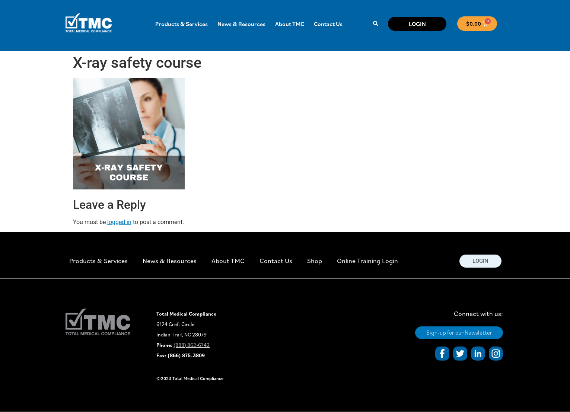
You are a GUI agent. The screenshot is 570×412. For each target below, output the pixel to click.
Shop (314, 260)
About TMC (289, 24)
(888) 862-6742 (191, 345)
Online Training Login (367, 260)
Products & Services (181, 24)
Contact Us (328, 24)
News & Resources (241, 24)
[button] (375, 23)
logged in (119, 222)
